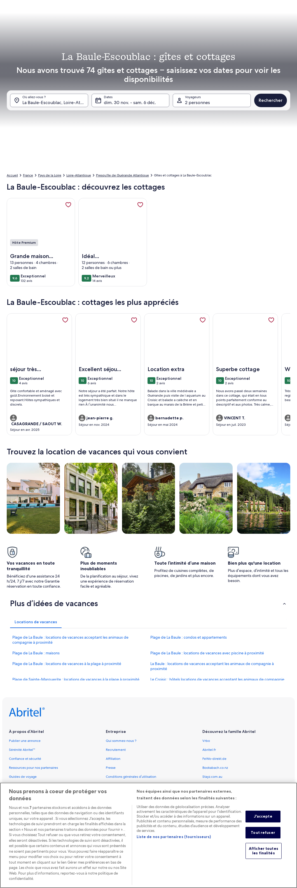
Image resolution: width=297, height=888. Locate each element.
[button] (159, 78)
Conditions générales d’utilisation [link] (131, 776)
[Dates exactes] (107, 143)
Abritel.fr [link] (209, 749)
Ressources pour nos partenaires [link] (33, 767)
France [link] (28, 175)
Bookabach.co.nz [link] (215, 767)
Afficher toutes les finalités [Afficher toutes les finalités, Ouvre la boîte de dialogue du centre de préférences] (263, 859)
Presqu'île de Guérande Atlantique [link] (122, 175)
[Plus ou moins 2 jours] (153, 143)
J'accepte (263, 824)
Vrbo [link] (206, 741)
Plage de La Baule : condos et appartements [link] (188, 637)
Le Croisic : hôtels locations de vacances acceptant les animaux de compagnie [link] (217, 679)
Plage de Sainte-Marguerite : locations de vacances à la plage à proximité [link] (75, 679)
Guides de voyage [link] (23, 776)
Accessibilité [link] (115, 785)
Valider (260, 159)
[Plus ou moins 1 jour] (132, 143)
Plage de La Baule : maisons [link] (36, 652)
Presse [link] (111, 767)
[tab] (137, 17)
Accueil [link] (12, 175)
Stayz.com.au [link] (212, 776)
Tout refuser (263, 840)
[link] (68, 204)
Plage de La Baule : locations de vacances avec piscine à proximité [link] (207, 652)
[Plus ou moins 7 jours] (196, 143)
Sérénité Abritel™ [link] (22, 749)
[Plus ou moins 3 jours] (175, 143)
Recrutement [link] (116, 749)
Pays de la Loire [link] (49, 175)
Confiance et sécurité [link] (25, 758)
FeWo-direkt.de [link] (214, 758)
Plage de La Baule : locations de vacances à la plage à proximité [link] (66, 663)
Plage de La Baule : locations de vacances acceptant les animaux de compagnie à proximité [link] (70, 640)
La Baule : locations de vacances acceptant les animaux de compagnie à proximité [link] (212, 666)
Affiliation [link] (113, 758)
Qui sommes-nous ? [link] (121, 741)
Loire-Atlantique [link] (78, 175)
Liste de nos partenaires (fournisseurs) (174, 845)
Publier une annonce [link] (25, 741)
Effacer (235, 159)
